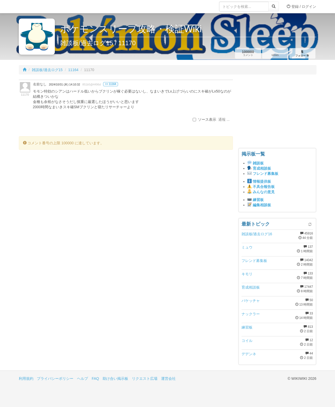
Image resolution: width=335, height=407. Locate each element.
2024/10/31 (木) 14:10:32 (64, 84)
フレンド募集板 (254, 261)
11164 (73, 70)
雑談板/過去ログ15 (47, 70)
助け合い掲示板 (115, 378)
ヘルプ (82, 378)
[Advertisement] (277, 112)
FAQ (95, 378)
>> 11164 (110, 84)
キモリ (247, 274)
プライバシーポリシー (55, 378)
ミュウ (247, 247)
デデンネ (249, 354)
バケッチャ (251, 301)
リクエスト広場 (144, 378)
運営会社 (168, 378)
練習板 (247, 327)
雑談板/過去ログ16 (257, 234)
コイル (247, 341)
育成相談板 (251, 287)
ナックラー (251, 314)
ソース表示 (204, 119)
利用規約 (26, 378)
